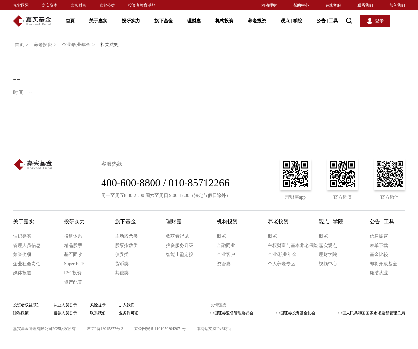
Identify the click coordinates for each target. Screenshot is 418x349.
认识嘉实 (22, 236)
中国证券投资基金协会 (295, 313)
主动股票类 (126, 236)
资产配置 (73, 282)
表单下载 (379, 245)
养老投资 (257, 20)
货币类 (122, 263)
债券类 (122, 254)
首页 (70, 20)
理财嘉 (194, 20)
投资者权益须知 (26, 305)
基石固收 (73, 254)
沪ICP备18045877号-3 (105, 328)
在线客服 (333, 5)
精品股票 (73, 245)
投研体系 (73, 236)
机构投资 (224, 20)
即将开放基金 (383, 263)
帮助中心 (301, 5)
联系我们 (365, 5)
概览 (221, 236)
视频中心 (328, 263)
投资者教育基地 (141, 5)
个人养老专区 (281, 263)
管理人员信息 (26, 245)
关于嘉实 (98, 20)
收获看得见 (177, 236)
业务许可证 (128, 313)
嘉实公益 (107, 5)
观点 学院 (291, 20)
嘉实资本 (49, 5)
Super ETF (74, 263)
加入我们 (397, 5)
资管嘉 (224, 263)
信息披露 (379, 236)
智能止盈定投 (179, 254)
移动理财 (269, 5)
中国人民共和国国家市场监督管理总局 (371, 313)
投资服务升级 (179, 245)
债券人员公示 (65, 313)
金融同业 (226, 245)
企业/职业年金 (79, 45)
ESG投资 (73, 272)
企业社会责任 (26, 263)
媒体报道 (22, 272)
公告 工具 (327, 20)
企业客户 (226, 254)
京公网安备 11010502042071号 (160, 328)
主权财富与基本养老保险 (293, 245)
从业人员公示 (65, 305)
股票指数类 (126, 245)
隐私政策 (21, 313)
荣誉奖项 (22, 254)
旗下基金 (163, 20)
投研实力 (131, 20)
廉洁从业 (379, 272)
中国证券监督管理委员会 (231, 313)
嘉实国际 (21, 5)
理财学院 (328, 254)
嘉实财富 (78, 5)
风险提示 (98, 305)
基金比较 (379, 254)
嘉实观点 (328, 245)
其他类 (122, 272)
